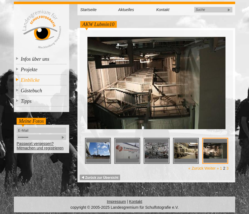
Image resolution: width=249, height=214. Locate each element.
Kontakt (162, 9)
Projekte (29, 69)
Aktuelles (126, 9)
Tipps (26, 101)
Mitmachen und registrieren (40, 148)
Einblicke (30, 80)
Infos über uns (35, 59)
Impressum (116, 201)
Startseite (88, 9)
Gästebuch (31, 90)
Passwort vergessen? (35, 143)
